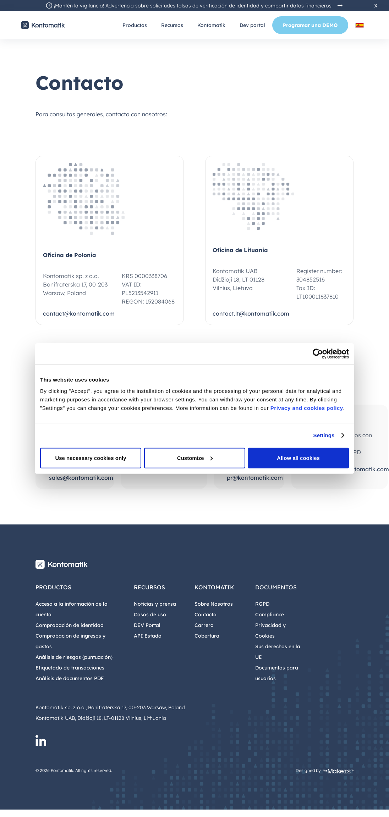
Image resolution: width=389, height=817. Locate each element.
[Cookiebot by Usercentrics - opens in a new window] (318, 354)
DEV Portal (147, 625)
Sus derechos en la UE (277, 651)
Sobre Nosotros (213, 604)
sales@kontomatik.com (81, 477)
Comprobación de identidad (69, 625)
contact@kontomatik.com (79, 313)
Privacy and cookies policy (306, 408)
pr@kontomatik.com (255, 477)
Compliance (269, 614)
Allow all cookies (298, 458)
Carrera (204, 625)
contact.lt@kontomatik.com (251, 313)
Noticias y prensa (155, 604)
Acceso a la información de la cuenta (71, 609)
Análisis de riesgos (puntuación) (74, 657)
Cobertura (206, 636)
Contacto (205, 614)
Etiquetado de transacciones (69, 668)
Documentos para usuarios (276, 673)
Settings (324, 435)
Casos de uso (150, 614)
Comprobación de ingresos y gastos (70, 641)
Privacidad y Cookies (270, 630)
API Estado (147, 636)
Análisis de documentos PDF (69, 678)
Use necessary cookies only (90, 458)
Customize (195, 458)
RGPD (262, 604)
